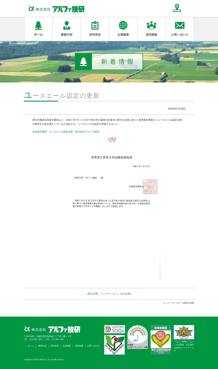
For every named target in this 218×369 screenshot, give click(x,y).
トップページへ (109, 293)
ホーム (166, 303)
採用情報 (79, 346)
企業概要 (67, 346)
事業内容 (42, 346)
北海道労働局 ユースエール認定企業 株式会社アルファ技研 (65, 131)
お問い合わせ (93, 346)
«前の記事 (92, 293)
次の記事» (125, 293)
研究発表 (54, 346)
